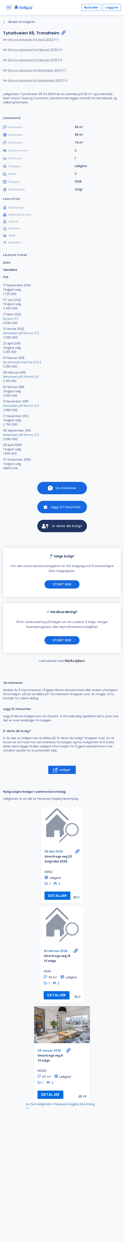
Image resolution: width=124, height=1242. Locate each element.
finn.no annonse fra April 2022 (30, 40)
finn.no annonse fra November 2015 (34, 70)
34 (85, 1096)
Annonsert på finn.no (18, 333)
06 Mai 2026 (54, 851)
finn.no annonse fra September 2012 (35, 80)
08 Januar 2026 (49, 1051)
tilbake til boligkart (19, 22)
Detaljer (57, 895)
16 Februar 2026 (55, 951)
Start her (62, 584)
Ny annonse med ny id (19, 362)
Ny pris (7, 319)
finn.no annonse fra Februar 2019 (32, 50)
